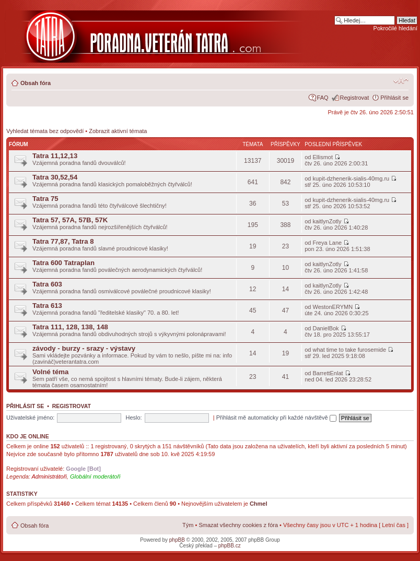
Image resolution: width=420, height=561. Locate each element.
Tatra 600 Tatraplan (63, 263)
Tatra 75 (45, 198)
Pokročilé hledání (395, 28)
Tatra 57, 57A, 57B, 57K (70, 220)
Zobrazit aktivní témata (118, 131)
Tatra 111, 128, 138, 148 (70, 327)
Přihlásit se (394, 97)
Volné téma (50, 372)
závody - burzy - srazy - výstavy (83, 348)
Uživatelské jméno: (30, 417)
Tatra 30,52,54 (54, 177)
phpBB (177, 540)
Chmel (258, 503)
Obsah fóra (35, 83)
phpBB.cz (229, 545)
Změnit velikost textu (401, 81)
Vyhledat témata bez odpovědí (45, 131)
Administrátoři (49, 476)
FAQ (323, 97)
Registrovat (354, 97)
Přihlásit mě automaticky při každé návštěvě (276, 417)
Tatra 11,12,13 (54, 156)
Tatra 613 (47, 305)
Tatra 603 (47, 284)
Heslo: (133, 417)
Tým (187, 525)
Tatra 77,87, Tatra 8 (63, 241)
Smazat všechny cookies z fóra (238, 525)
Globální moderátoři (95, 476)
